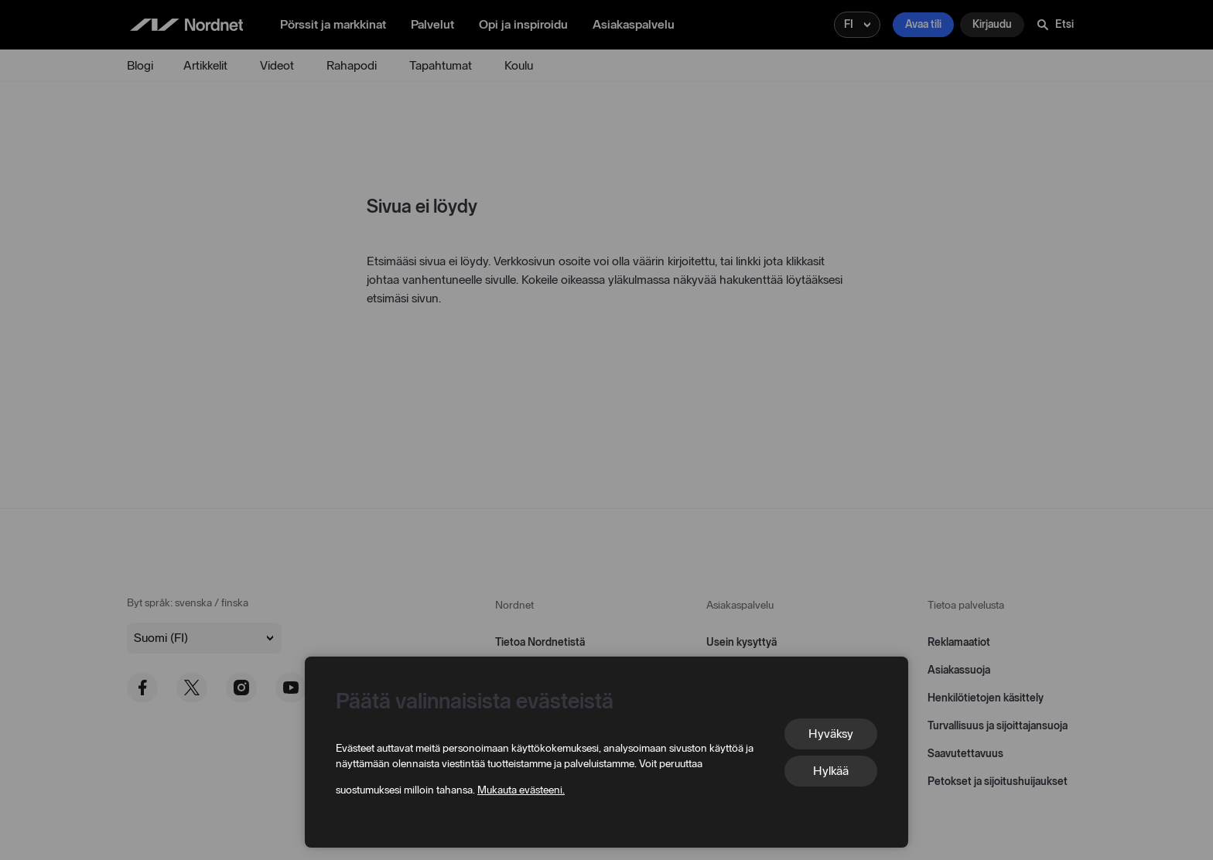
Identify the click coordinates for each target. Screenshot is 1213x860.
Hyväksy (830, 733)
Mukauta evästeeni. (521, 790)
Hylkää (831, 770)
